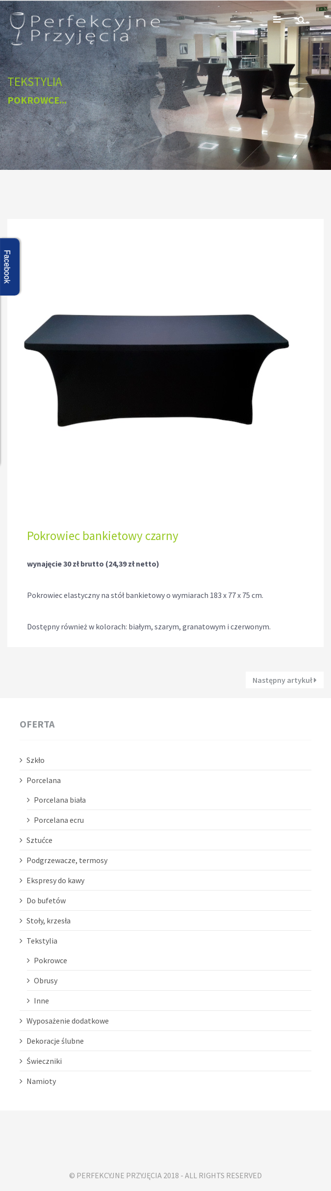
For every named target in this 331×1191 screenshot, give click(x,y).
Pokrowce (50, 960)
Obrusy (45, 980)
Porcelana (43, 780)
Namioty (41, 1081)
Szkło (35, 760)
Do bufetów (46, 900)
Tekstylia (41, 941)
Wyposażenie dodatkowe (67, 1021)
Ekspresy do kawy (55, 880)
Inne (41, 1000)
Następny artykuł (285, 680)
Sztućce (39, 840)
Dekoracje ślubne (55, 1041)
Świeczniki (44, 1061)
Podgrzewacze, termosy (66, 860)
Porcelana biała (60, 800)
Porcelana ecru (59, 820)
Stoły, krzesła (48, 920)
